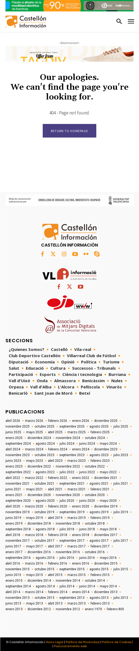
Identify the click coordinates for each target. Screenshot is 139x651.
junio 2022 (87, 472)
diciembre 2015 (106, 563)
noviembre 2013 (17, 597)
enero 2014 (80, 592)
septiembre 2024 (18, 443)
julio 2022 (67, 472)
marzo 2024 (34, 449)
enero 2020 (80, 506)
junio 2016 (87, 557)
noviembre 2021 (17, 483)
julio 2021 (120, 483)
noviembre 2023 (17, 455)
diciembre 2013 (106, 592)
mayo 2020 (108, 500)
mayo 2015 (34, 575)
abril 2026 (12, 420)
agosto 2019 (99, 512)
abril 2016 (12, 563)
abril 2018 (12, 535)
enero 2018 (80, 535)
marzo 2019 (76, 517)
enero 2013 (14, 609)
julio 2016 (67, 557)
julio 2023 (120, 455)
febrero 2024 (57, 449)
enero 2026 (80, 420)
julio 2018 (67, 529)
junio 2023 (13, 460)
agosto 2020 (45, 500)
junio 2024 (87, 443)
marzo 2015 (76, 575)
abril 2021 (55, 489)
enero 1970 (93, 609)
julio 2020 (67, 500)
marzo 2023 (76, 460)
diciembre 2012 (39, 609)
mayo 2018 (108, 529)
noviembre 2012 (68, 609)
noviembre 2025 (17, 426)
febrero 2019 (100, 517)
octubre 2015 (44, 569)
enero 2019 (14, 523)
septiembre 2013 (72, 597)
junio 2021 (13, 489)
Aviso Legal (54, 642)
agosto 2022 (45, 472)
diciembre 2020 (39, 495)
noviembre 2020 (68, 495)
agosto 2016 (45, 557)
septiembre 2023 (72, 455)
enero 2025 (14, 438)
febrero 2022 (57, 477)
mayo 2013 (34, 603)
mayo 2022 (108, 472)
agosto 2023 (99, 455)
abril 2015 (55, 575)
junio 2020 (87, 500)
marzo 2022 (34, 477)
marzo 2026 (34, 420)
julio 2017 (120, 540)
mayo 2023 (34, 460)
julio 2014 (67, 586)
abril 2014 (12, 592)
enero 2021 (14, 495)
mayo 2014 (108, 586)
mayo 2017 (34, 546)
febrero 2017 (100, 546)
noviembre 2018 (68, 523)
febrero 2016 (57, 563)
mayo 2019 (34, 517)
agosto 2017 (99, 540)
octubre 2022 (95, 466)
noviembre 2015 (17, 569)
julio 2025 (120, 426)
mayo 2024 (108, 443)
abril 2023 (55, 460)
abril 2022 (12, 477)
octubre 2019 (44, 512)
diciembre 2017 (106, 535)
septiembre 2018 (18, 529)
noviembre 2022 (68, 466)
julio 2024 (67, 443)
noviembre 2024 (68, 438)
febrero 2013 (100, 603)
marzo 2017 (76, 546)
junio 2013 (13, 603)
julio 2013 (120, 597)
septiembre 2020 (18, 500)
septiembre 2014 (18, 586)
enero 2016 (80, 563)
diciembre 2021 (106, 477)
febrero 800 (115, 609)
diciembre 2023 (106, 449)
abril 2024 (12, 449)
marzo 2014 (34, 592)
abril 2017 (55, 546)
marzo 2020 (34, 506)
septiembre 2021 (72, 483)
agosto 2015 (99, 569)
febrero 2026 (57, 420)
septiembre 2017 (72, 540)
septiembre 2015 (72, 569)
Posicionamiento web (70, 646)
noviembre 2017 (17, 540)
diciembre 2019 (106, 506)
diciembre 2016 (39, 552)
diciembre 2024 (39, 438)
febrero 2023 (100, 460)
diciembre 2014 (39, 580)
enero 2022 (80, 477)
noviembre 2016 (68, 552)
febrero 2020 (57, 506)
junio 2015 (13, 575)
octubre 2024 (95, 438)
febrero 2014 (57, 592)
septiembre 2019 (72, 512)
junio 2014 (87, 586)
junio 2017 (13, 546)
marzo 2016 (34, 563)
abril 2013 (55, 603)
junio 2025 (13, 432)
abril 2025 (55, 432)
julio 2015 (120, 569)
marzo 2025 (76, 432)
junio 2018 (87, 529)
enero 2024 (80, 449)
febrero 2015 (100, 575)
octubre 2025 (44, 426)
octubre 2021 (44, 483)
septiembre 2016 (18, 557)
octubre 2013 (44, 597)
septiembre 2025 (72, 426)
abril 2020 (12, 506)
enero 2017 (14, 552)
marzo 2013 (76, 603)
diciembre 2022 (39, 466)
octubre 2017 (44, 540)
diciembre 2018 (39, 523)
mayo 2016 (108, 557)
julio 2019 (120, 512)
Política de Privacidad (83, 642)
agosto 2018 (45, 529)
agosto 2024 (45, 443)
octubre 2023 (44, 455)
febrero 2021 (100, 489)
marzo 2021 (76, 489)
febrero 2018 (57, 535)
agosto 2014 (45, 586)
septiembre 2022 (18, 472)
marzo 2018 (34, 535)
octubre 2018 (95, 523)
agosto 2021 (99, 483)
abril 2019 (55, 517)
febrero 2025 (100, 432)
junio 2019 (13, 517)
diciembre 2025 (106, 420)
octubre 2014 (95, 580)
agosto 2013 (99, 597)
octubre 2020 (95, 495)
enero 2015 (14, 580)
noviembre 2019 (17, 512)
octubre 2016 (95, 552)
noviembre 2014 (68, 580)
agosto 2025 (99, 426)
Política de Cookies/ (117, 642)
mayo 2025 (34, 432)
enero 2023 (14, 466)
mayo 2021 (34, 489)
